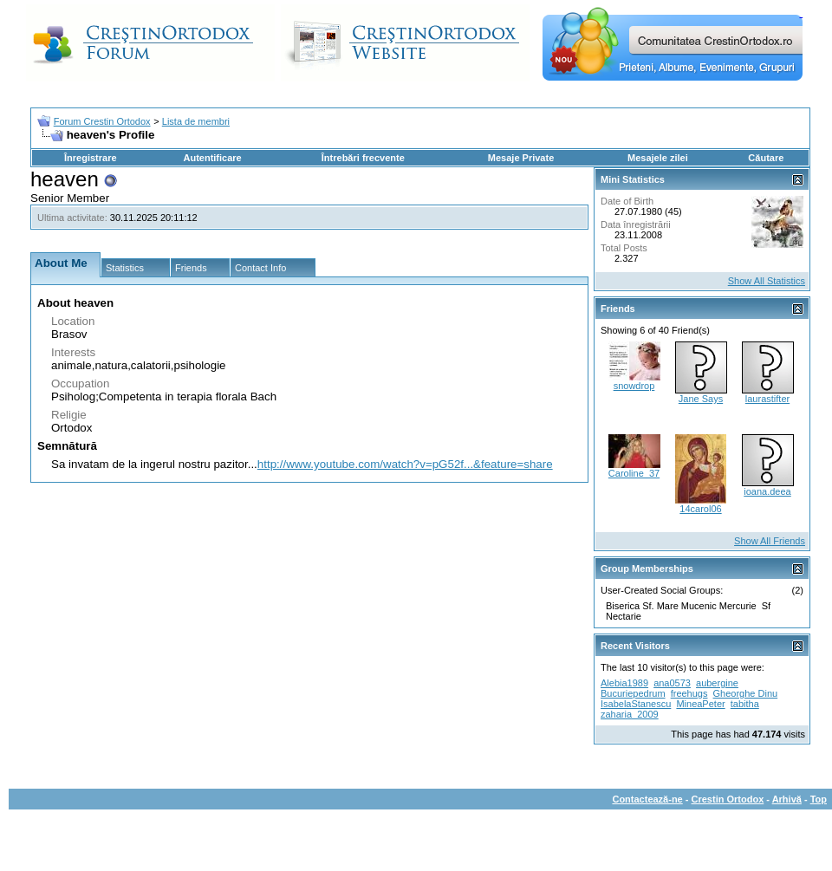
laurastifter (767, 398)
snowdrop (634, 385)
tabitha (745, 704)
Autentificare (212, 158)
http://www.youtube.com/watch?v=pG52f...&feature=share (405, 464)
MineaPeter (700, 704)
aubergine (717, 683)
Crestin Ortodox (728, 799)
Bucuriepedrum (633, 693)
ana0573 (672, 683)
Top (818, 799)
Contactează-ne (647, 799)
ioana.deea (767, 491)
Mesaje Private (521, 158)
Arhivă (787, 799)
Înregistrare (90, 158)
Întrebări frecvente (363, 158)
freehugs (689, 693)
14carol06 (700, 509)
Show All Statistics (766, 281)
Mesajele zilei (657, 158)
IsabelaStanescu (636, 704)
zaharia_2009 (630, 714)
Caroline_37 (634, 473)
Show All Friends (769, 541)
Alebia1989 (624, 683)
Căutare (765, 158)
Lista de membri (196, 121)
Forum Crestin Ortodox (102, 121)
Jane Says (701, 398)
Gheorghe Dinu (745, 693)
